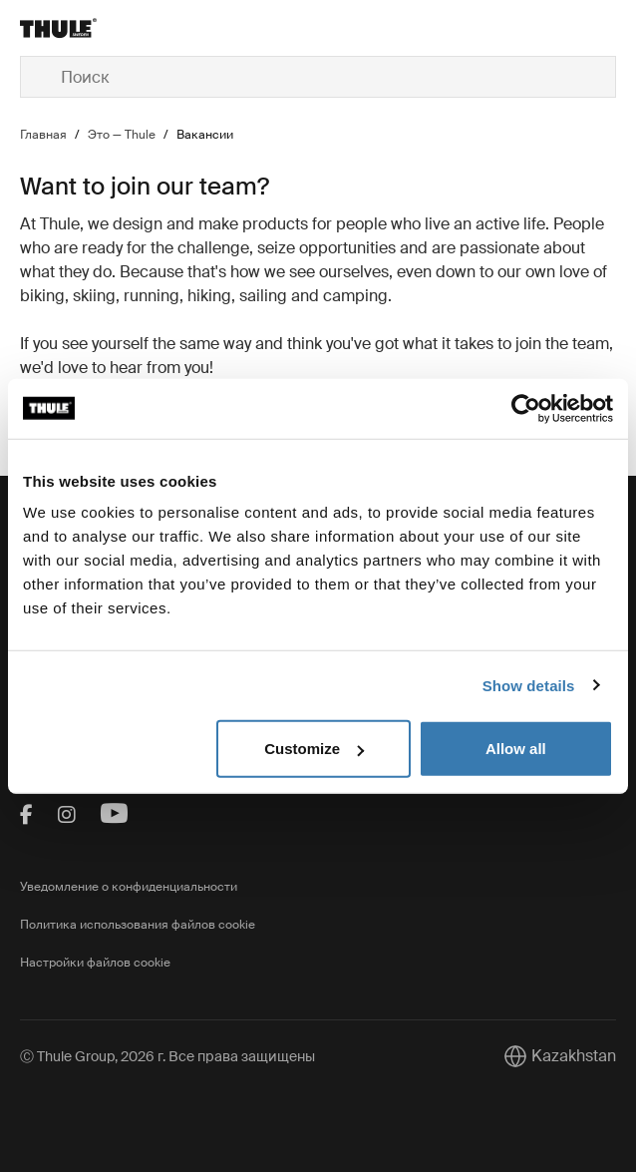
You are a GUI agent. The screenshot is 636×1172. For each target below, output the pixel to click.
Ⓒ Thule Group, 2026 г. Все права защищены (167, 1056)
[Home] (119, 28)
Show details (528, 684)
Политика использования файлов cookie (137, 925)
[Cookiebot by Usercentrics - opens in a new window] (526, 408)
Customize (314, 748)
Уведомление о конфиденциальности (128, 887)
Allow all (515, 748)
